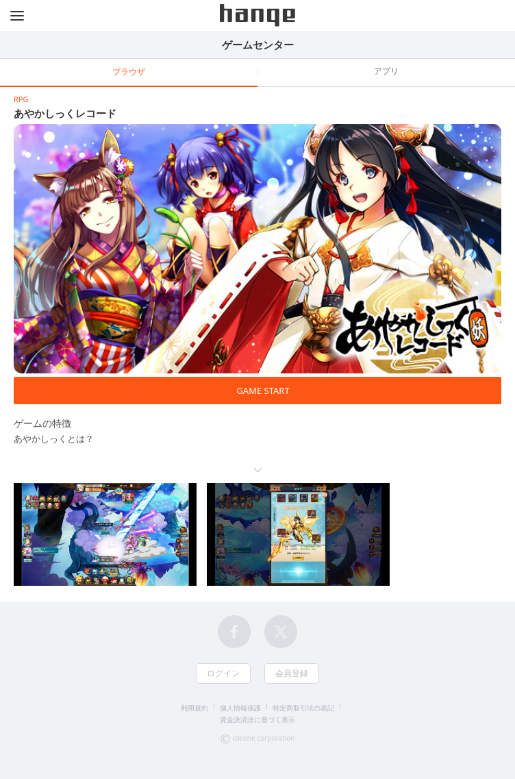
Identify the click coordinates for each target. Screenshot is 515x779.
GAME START (262, 390)
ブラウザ (128, 71)
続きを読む (257, 470)
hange (257, 15)
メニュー (17, 15)
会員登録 (291, 673)
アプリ (386, 71)
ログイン (223, 673)
